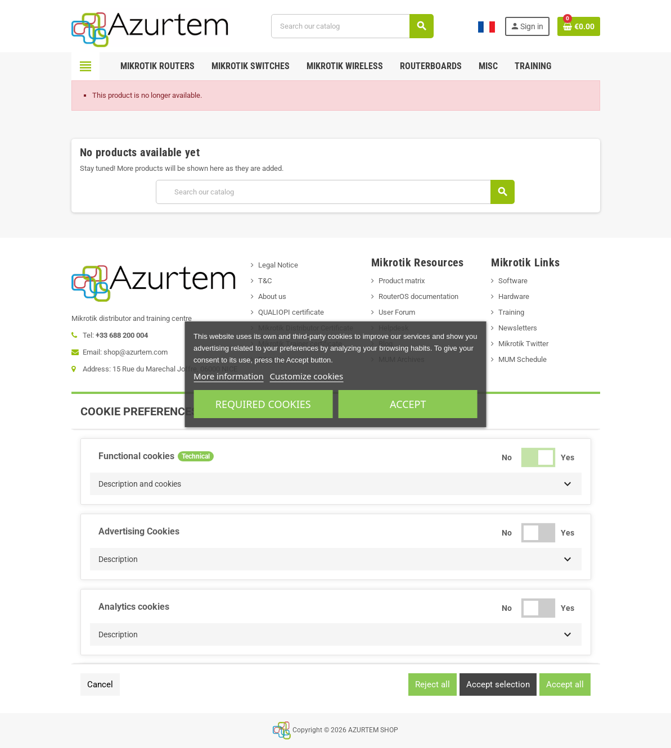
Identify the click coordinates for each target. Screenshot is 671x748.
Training (511, 312)
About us (272, 296)
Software (513, 280)
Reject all (432, 684)
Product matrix (402, 280)
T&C (265, 280)
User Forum (397, 312)
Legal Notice (278, 265)
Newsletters (517, 328)
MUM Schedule (522, 359)
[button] (336, 484)
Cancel (100, 684)
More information (228, 376)
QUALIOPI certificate (291, 312)
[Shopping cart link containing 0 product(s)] (578, 26)
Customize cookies (307, 376)
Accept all (565, 684)
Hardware (513, 296)
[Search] (352, 26)
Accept (408, 404)
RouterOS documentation (418, 296)
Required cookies (263, 404)
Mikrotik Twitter (523, 343)
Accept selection (498, 684)
